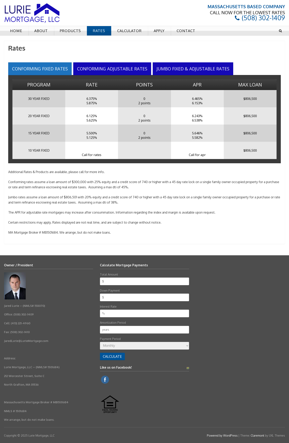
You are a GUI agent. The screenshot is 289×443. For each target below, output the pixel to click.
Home (16, 30)
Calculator (129, 30)
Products (70, 30)
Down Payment (110, 290)
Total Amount (109, 274)
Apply (159, 30)
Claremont (257, 435)
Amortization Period (113, 322)
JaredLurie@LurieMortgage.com (26, 341)
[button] (280, 30)
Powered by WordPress (222, 435)
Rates (99, 30)
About (41, 30)
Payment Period (110, 339)
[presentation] (40, 68)
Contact (186, 30)
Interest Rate (108, 306)
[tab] (40, 68)
